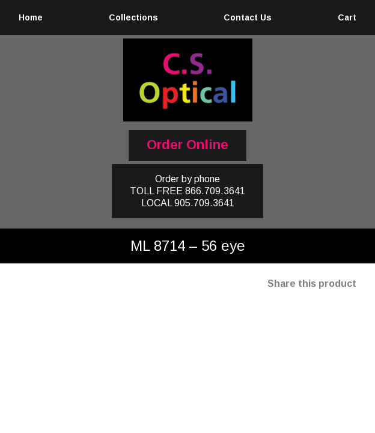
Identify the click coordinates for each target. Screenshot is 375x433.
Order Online (187, 144)
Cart (347, 17)
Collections (133, 17)
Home (31, 17)
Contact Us (248, 17)
